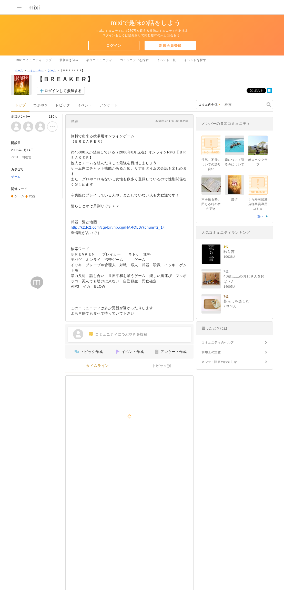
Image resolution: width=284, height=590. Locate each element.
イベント (84, 105)
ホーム (19, 70)
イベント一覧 (166, 60)
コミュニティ (35, 70)
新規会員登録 (170, 45)
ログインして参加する (63, 91)
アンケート (108, 105)
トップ (20, 105)
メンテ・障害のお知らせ (219, 362)
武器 (32, 196)
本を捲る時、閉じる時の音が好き (211, 204)
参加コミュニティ (99, 60)
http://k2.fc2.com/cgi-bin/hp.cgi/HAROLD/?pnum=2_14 (118, 227)
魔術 (234, 199)
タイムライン (97, 366)
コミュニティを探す (134, 60)
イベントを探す (195, 60)
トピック (62, 105)
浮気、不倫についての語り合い (211, 164)
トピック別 (161, 366)
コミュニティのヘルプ (217, 342)
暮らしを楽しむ (237, 301)
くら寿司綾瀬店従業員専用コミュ (258, 204)
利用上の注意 (211, 352)
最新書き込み (69, 60)
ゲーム (52, 70)
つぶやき (40, 105)
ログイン (113, 45)
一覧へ (259, 216)
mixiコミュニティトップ (34, 60)
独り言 (229, 252)
